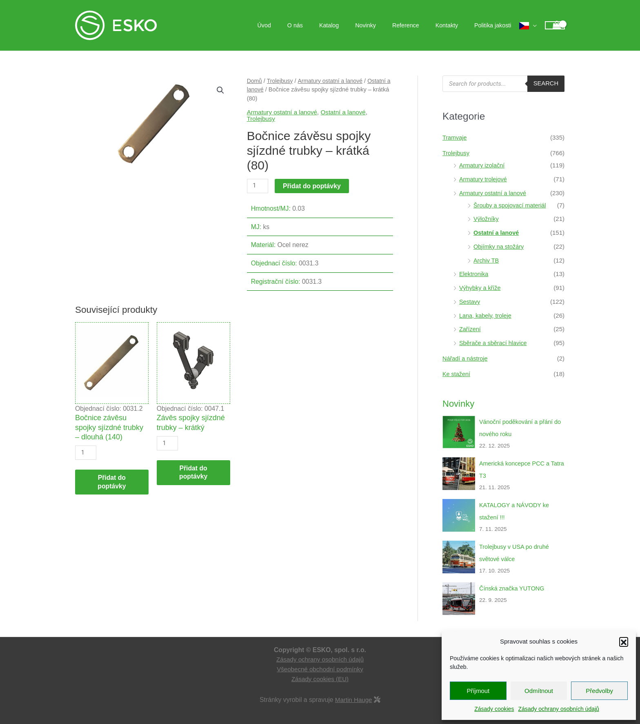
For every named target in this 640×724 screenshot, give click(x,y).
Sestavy (470, 301)
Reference (417, 25)
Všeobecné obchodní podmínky (320, 669)
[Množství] (258, 186)
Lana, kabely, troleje (486, 315)
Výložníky (486, 218)
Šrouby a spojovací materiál (511, 205)
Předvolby (599, 690)
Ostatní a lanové (347, 112)
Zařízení (470, 328)
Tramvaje (455, 137)
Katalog (350, 25)
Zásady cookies (494, 709)
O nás (321, 25)
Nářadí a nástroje (465, 358)
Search (545, 83)
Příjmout (478, 690)
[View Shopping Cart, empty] (555, 25)
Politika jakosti (495, 25)
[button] (624, 641)
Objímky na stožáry (499, 246)
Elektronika (474, 273)
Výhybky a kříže (480, 287)
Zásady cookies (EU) (320, 678)
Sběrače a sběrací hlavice (494, 342)
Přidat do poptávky (313, 186)
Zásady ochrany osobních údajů (558, 709)
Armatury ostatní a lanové (333, 81)
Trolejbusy (280, 81)
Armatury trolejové (484, 179)
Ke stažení (456, 373)
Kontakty (453, 25)
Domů (255, 81)
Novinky (381, 25)
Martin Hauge (353, 699)
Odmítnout (538, 690)
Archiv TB (486, 260)
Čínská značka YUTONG (513, 588)
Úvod (294, 25)
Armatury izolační (483, 165)
